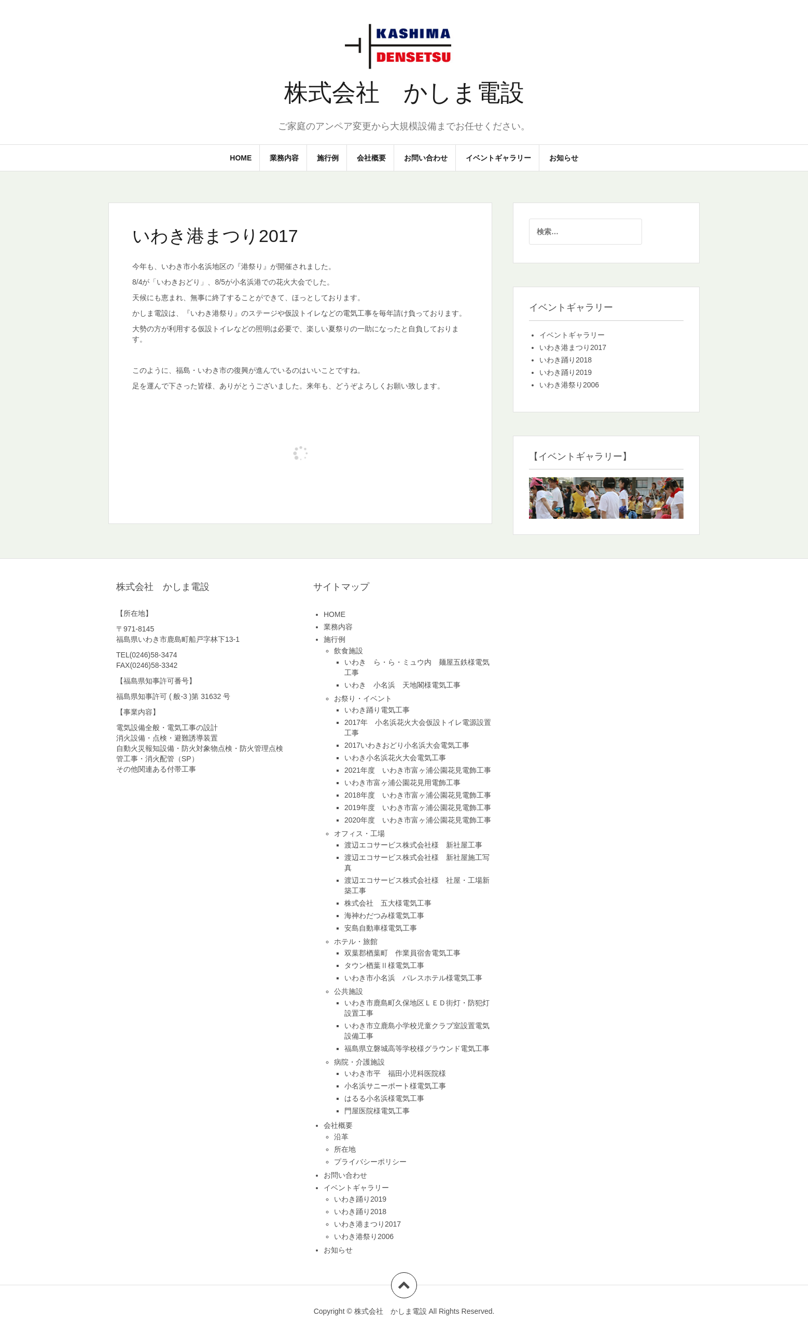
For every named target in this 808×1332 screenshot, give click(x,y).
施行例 (328, 158)
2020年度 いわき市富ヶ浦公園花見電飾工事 (417, 820)
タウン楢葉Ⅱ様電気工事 (384, 965)
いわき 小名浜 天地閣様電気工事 (402, 685)
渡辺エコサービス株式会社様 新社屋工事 (413, 845)
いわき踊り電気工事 (377, 710)
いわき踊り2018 (565, 360)
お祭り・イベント (363, 698)
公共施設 (348, 991)
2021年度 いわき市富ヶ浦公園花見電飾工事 (417, 770)
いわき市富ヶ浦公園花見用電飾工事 (402, 782)
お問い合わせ (426, 158)
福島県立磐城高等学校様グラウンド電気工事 (417, 1048)
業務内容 (284, 158)
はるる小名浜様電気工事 (384, 1098)
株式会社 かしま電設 (404, 92)
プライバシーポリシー (370, 1162)
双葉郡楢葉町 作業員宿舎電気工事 (402, 953)
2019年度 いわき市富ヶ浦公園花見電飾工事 (417, 807)
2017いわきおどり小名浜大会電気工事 (406, 745)
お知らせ (563, 158)
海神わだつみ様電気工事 (384, 915)
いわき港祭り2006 (569, 385)
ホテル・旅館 (356, 941)
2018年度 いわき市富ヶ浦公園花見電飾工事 (417, 795)
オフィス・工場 (359, 833)
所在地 (345, 1149)
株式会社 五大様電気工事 (387, 903)
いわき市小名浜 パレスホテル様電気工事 (413, 978)
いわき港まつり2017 (572, 347)
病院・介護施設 (359, 1062)
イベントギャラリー (498, 158)
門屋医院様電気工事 (377, 1111)
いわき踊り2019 (565, 372)
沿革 (341, 1137)
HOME (241, 158)
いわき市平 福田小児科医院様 (395, 1073)
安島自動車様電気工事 (380, 928)
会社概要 (371, 158)
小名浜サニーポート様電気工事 (395, 1086)
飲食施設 (348, 651)
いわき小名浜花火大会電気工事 (395, 758)
